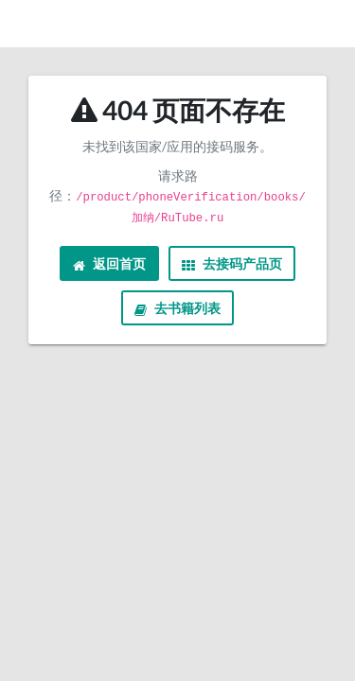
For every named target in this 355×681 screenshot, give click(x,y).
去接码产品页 (232, 263)
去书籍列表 (177, 308)
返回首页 (109, 263)
